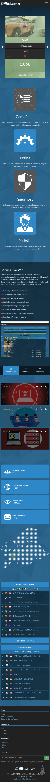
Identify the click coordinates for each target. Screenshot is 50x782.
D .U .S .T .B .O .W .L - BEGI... (24, 593)
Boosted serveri (7, 716)
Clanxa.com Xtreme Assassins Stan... (27, 611)
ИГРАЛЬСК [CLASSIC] (23, 688)
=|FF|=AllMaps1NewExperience (25, 602)
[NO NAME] (17, 597)
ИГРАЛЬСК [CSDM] (22, 683)
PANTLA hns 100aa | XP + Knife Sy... (28, 656)
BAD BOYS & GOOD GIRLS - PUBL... (28, 693)
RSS (2, 747)
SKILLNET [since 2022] (23, 660)
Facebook (4, 742)
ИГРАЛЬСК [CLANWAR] (23, 679)
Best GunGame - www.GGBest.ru (25, 621)
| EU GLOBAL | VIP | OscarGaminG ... (28, 670)
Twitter (3, 745)
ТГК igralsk (18, 674)
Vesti (2, 728)
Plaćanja (4, 733)
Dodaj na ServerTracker (9, 719)
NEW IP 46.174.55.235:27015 (24, 634)
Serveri (3, 714)
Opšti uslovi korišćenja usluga (25, 779)
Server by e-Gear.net (22, 665)
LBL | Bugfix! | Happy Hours (24, 697)
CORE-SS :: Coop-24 (21, 607)
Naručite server (24, 74)
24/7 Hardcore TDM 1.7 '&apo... (25, 630)
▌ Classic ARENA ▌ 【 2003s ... (25, 616)
